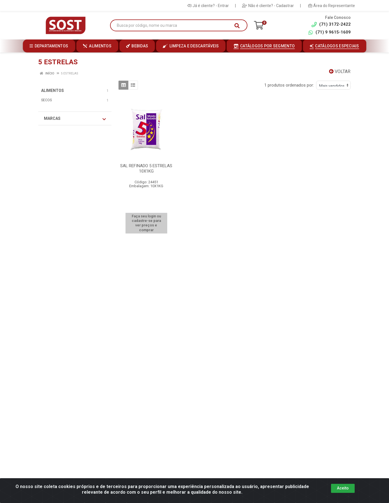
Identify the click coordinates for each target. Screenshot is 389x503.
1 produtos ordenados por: (289, 85)
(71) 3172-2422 (331, 24)
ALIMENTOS (52, 90)
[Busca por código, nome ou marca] (173, 25)
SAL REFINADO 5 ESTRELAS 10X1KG (146, 168)
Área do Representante (331, 6)
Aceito (343, 488)
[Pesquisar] (237, 25)
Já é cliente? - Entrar (208, 6)
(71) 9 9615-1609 (329, 32)
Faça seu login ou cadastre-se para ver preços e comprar (146, 223)
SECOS (46, 100)
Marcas (75, 118)
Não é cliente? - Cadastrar (268, 6)
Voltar (339, 71)
